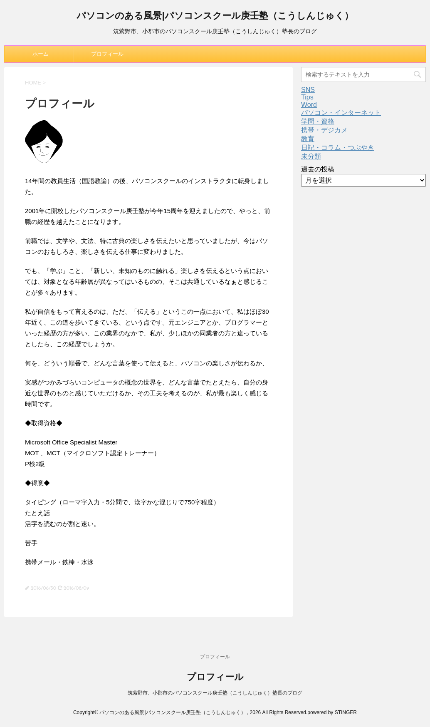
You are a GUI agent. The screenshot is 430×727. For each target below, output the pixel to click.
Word (309, 104)
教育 (307, 138)
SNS (308, 89)
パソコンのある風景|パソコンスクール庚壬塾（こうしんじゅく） (215, 16)
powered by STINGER (332, 712)
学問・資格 (317, 121)
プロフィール (107, 54)
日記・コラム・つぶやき (337, 147)
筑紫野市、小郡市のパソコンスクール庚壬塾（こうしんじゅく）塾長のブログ (215, 693)
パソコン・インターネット (341, 112)
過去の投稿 (317, 169)
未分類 (311, 156)
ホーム (40, 54)
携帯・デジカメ (324, 130)
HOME (33, 82)
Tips (307, 97)
